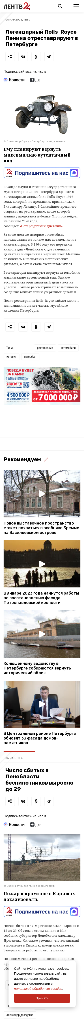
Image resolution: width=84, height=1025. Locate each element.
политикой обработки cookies (38, 988)
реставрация (45, 347)
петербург (30, 356)
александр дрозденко (19, 1015)
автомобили (68, 347)
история (11, 356)
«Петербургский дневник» (40, 226)
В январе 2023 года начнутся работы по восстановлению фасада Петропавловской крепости (41, 598)
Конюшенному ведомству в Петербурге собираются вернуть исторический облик (37, 668)
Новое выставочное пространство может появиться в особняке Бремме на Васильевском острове (41, 528)
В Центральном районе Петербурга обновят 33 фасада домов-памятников (40, 738)
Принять (42, 998)
